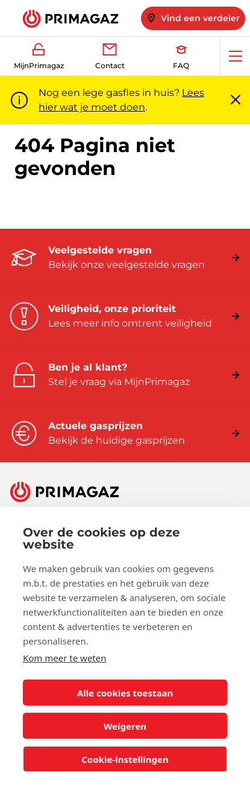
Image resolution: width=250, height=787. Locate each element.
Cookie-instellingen (125, 759)
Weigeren (125, 726)
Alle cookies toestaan (125, 693)
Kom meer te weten (65, 658)
